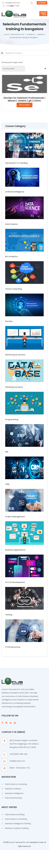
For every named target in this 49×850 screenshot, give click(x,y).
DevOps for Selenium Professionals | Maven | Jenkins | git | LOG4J (24, 99)
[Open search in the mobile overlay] (24, 53)
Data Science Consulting (16, 784)
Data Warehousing (13, 798)
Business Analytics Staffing (17, 828)
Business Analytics (13, 788)
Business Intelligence (14, 793)
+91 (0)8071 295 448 (12, 6)
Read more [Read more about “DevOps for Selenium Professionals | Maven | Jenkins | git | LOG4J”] (24, 105)
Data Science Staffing (14, 814)
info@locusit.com (12, 2)
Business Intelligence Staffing (18, 823)
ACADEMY (42, 3)
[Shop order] (13, 68)
